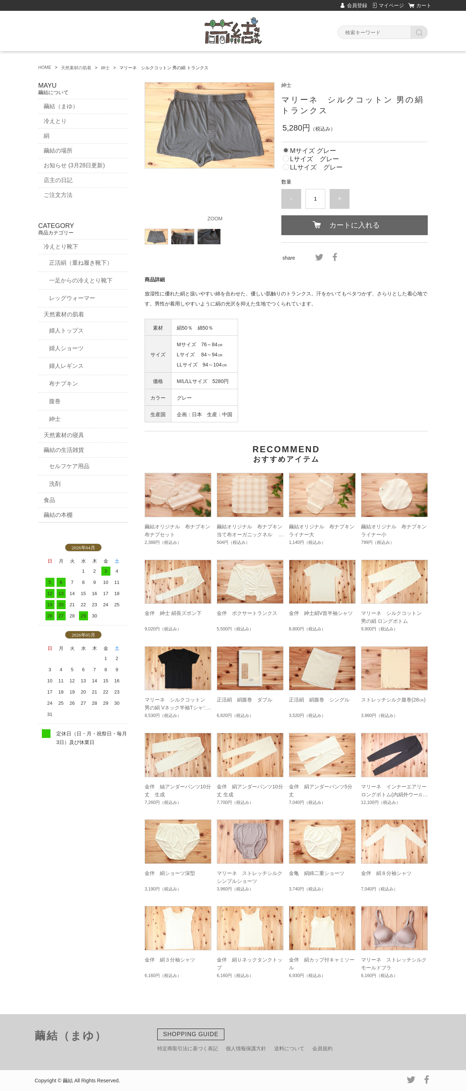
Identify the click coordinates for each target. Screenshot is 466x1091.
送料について (289, 1048)
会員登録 (357, 5)
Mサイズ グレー (313, 151)
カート (423, 5)
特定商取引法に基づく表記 (187, 1048)
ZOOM (215, 218)
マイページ (391, 5)
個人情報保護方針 (246, 1048)
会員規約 (322, 1048)
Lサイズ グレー (314, 159)
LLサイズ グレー (316, 167)
